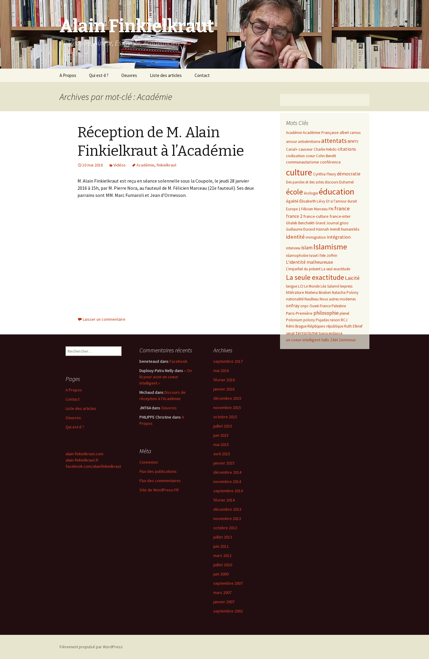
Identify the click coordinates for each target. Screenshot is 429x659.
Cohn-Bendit (326, 155)
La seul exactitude (335, 268)
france (342, 208)
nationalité (295, 299)
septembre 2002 (228, 611)
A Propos (68, 75)
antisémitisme (309, 141)
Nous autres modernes (338, 299)
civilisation (295, 155)
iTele (322, 255)
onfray (292, 305)
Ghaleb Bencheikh (300, 223)
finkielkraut (166, 165)
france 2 (294, 216)
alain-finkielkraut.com (84, 453)
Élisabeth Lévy (312, 201)
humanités (350, 229)
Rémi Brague (296, 326)
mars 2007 (222, 592)
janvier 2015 (223, 463)
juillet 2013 (222, 537)
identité (295, 236)
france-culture (316, 216)
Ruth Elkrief (353, 326)
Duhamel (346, 182)
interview (293, 248)
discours (331, 182)
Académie (145, 165)
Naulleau (311, 299)
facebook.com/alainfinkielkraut (93, 466)
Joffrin (332, 255)
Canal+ (292, 149)
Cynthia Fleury (324, 174)
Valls (325, 339)
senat (290, 333)
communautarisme (302, 162)
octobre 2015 (225, 416)
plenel (344, 313)
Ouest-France (320, 305)
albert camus (350, 132)
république (334, 326)
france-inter (340, 216)
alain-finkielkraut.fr (82, 460)
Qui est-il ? (98, 75)
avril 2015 (221, 453)
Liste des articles (166, 75)
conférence (330, 162)
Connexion (148, 462)
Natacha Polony (345, 292)
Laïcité (352, 278)
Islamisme (330, 246)
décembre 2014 (227, 472)
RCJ (344, 319)
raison (335, 319)
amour (291, 141)
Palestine (339, 305)
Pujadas (322, 319)
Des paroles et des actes (305, 182)
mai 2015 (221, 444)
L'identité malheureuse (309, 262)
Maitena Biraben (318, 292)
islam (307, 247)
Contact (202, 75)
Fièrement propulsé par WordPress (91, 646)
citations (347, 149)
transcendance (330, 333)
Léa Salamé (330, 286)
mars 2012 (222, 555)
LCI (300, 286)
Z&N (334, 339)
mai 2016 (221, 370)
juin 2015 (221, 435)
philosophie (326, 313)
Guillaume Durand (300, 229)
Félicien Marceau (314, 209)
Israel (313, 255)
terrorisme (307, 333)
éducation (336, 191)
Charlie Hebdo (325, 149)
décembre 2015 (227, 398)
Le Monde (312, 286)
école (294, 192)
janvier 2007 (223, 601)
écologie (311, 193)
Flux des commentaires (160, 480)
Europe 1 (293, 209)
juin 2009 (221, 574)
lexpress (346, 286)
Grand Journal (327, 223)
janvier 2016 (223, 389)
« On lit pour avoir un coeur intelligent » (165, 377)
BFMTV (353, 141)
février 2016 (224, 379)
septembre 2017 (228, 361)
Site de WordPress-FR (159, 490)
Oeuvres (129, 75)
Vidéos (120, 165)
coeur (310, 155)
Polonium (294, 319)
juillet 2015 (222, 426)
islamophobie (297, 255)
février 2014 (224, 500)
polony (309, 319)
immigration (316, 237)
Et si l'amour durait (341, 201)
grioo (344, 223)
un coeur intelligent (303, 339)
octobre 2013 (225, 527)
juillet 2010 (222, 564)
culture (299, 172)
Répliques (316, 326)
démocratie (348, 174)
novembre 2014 (227, 481)
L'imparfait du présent (303, 268)
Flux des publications (158, 471)
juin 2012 (221, 546)
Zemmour (347, 339)
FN (331, 209)
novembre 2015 (227, 407)
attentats (334, 141)
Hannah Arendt (328, 229)
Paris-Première (299, 313)
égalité (292, 201)
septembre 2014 (228, 490)
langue (291, 286)
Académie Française (321, 132)
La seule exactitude (315, 277)
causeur (306, 149)
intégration (339, 237)
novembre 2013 (227, 518)
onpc (304, 305)
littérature (295, 292)
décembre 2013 (227, 509)
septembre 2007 (228, 583)
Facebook (178, 361)
